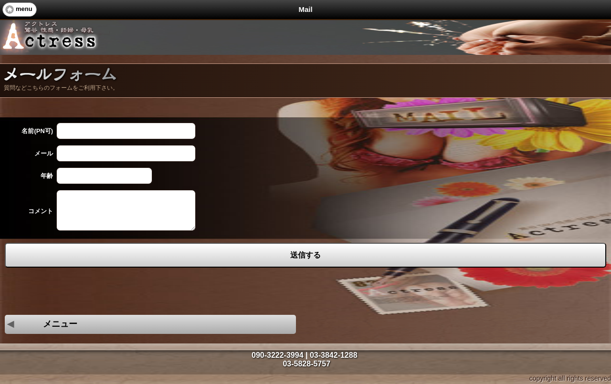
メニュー (41, 324)
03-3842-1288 (334, 355)
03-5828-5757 (306, 364)
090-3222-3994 (278, 355)
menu (24, 8)
